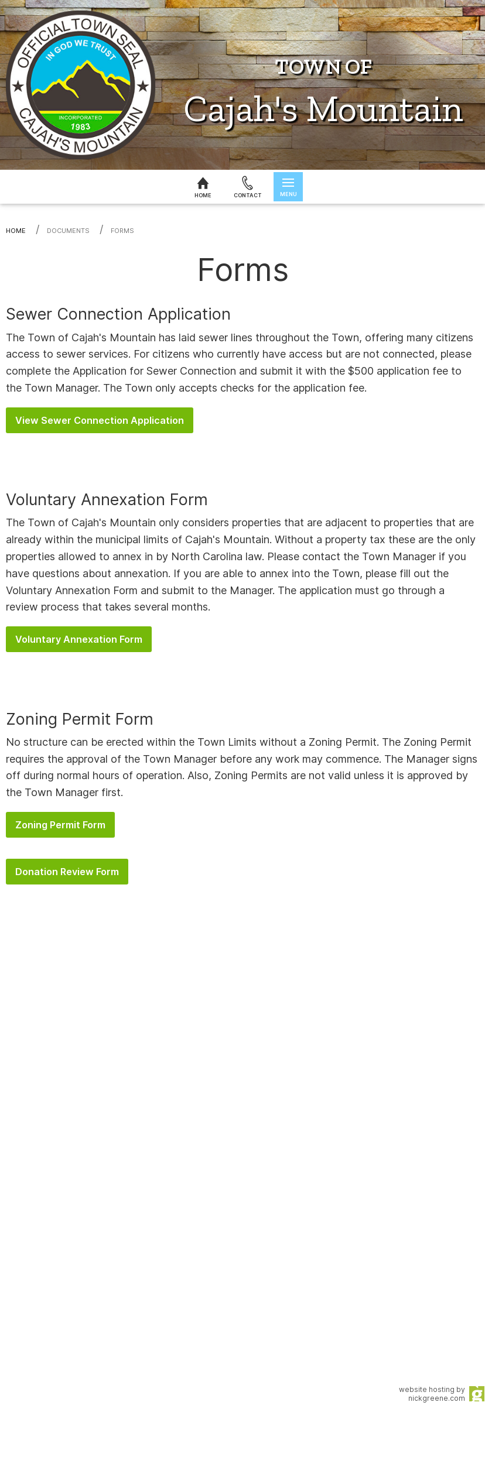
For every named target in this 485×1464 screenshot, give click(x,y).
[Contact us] (247, 186)
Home (16, 231)
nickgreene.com (436, 1398)
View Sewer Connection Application (99, 420)
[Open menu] (288, 186)
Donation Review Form (67, 871)
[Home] (202, 186)
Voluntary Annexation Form (78, 639)
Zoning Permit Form (60, 825)
